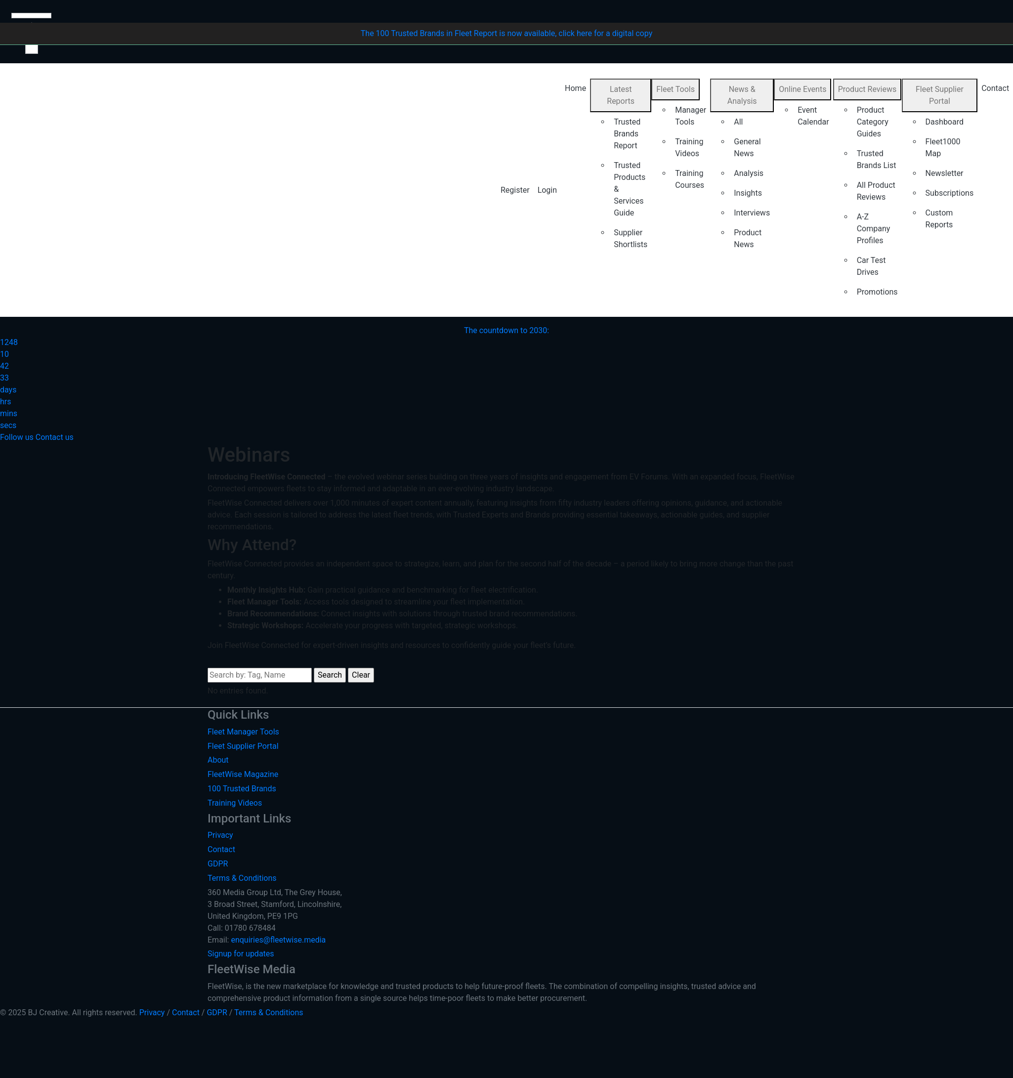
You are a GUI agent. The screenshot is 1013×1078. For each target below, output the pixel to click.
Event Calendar (813, 116)
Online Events (802, 89)
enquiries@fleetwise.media (278, 940)
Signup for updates (241, 953)
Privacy (220, 835)
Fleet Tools (675, 89)
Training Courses (689, 179)
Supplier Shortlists (630, 238)
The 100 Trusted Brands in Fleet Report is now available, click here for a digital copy (506, 33)
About (218, 760)
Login (547, 190)
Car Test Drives (871, 266)
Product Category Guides (872, 121)
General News (747, 147)
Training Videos (689, 147)
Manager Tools (690, 116)
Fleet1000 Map (943, 147)
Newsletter (945, 173)
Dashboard (945, 122)
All (738, 122)
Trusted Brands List (876, 159)
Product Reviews (867, 89)
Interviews (752, 212)
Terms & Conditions (242, 878)
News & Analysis (742, 95)
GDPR (218, 863)
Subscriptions (950, 193)
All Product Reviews (876, 191)
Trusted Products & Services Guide (629, 189)
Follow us (17, 437)
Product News (747, 238)
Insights (748, 193)
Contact (221, 849)
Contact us (55, 437)
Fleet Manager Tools (243, 731)
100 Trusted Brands (242, 788)
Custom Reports (939, 218)
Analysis (748, 173)
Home (575, 88)
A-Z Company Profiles (873, 228)
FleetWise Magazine (243, 774)
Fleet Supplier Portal (940, 95)
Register (515, 190)
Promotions (877, 292)
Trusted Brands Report (627, 133)
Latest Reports (620, 95)
